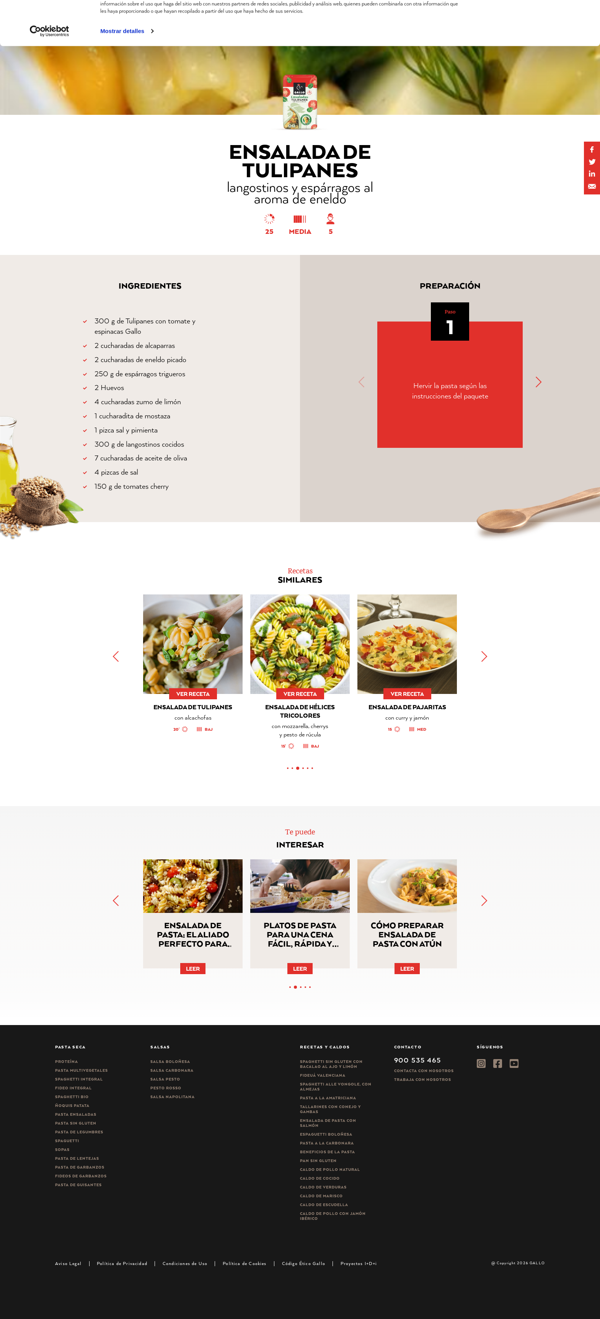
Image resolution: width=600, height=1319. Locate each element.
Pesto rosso (165, 1088)
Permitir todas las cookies (536, 19)
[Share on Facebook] (592, 150)
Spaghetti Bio (72, 1096)
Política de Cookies (244, 1263)
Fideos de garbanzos (81, 1176)
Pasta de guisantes (78, 1184)
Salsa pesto (165, 1079)
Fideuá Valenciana (323, 1075)
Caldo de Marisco (321, 1195)
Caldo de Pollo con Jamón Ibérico (333, 1216)
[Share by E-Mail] (592, 174)
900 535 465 (417, 1059)
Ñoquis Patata (72, 1105)
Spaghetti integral (79, 1079)
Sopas (62, 1149)
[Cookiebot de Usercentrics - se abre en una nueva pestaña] (49, 72)
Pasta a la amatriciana (328, 1097)
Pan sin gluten (318, 1160)
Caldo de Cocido (320, 1178)
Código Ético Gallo (303, 1263)
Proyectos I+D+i (359, 1263)
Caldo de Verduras (323, 1187)
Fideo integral (73, 1088)
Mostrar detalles (122, 72)
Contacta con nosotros (424, 1070)
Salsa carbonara (172, 1070)
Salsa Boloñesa (170, 1061)
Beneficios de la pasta (327, 1151)
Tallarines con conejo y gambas (330, 1109)
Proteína (66, 1061)
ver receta (193, 693)
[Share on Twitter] (592, 162)
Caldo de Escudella (324, 1204)
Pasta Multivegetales (81, 1070)
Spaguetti (67, 1140)
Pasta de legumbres (79, 1132)
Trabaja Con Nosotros (422, 1079)
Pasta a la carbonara (327, 1143)
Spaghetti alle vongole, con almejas (336, 1087)
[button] (538, 382)
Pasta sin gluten (75, 1123)
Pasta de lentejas (77, 1158)
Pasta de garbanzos (79, 1167)
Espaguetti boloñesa (326, 1134)
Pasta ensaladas (75, 1114)
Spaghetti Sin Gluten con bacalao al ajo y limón (331, 1064)
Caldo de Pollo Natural (330, 1169)
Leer (193, 968)
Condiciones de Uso (185, 1263)
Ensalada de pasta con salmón (328, 1123)
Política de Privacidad (122, 1263)
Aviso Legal (68, 1263)
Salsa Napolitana (172, 1096)
